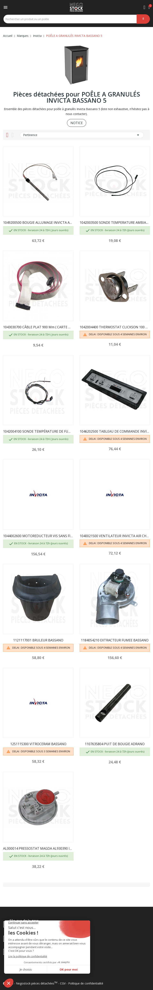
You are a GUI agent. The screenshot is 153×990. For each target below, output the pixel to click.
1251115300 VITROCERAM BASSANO (38, 744)
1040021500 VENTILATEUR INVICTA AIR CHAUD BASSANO (115, 536)
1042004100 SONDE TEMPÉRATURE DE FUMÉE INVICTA (38, 431)
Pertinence (82, 135)
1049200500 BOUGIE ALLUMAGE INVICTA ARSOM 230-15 (38, 222)
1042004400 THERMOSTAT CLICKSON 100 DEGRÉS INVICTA (115, 327)
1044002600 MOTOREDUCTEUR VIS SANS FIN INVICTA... (38, 536)
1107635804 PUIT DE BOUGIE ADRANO (115, 744)
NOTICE (76, 123)
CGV (63, 983)
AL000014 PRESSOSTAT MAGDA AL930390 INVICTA (38, 848)
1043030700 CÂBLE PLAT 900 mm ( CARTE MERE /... (38, 327)
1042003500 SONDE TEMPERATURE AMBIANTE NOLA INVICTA (115, 222)
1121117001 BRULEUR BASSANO (38, 640)
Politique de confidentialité (85, 983)
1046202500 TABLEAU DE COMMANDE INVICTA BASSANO (115, 431)
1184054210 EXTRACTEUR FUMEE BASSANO (114, 640)
